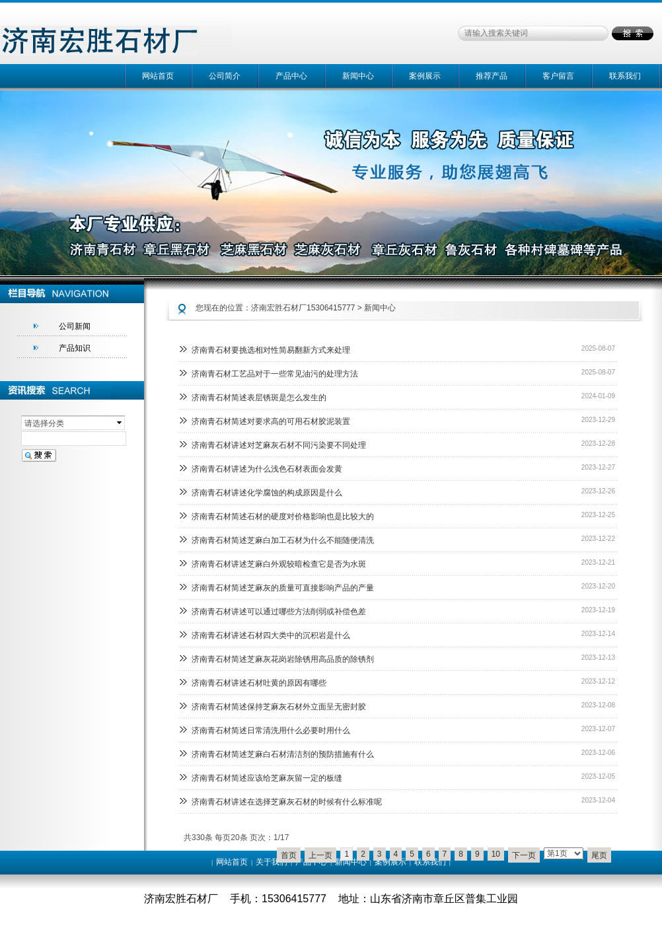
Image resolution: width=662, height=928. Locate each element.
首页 (289, 855)
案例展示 (425, 76)
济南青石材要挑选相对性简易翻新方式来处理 (271, 350)
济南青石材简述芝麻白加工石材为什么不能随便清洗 (283, 540)
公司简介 (224, 76)
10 (496, 854)
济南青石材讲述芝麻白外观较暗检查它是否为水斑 (279, 564)
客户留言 (558, 76)
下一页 (524, 855)
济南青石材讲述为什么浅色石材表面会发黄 (267, 469)
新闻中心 (358, 76)
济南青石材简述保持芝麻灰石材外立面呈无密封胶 (279, 706)
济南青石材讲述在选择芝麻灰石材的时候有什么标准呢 (287, 801)
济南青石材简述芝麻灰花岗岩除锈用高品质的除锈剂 (283, 659)
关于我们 (271, 862)
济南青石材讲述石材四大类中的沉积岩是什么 (271, 635)
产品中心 (291, 76)
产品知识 (75, 348)
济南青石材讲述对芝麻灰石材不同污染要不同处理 (279, 445)
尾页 (599, 855)
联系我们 (625, 76)
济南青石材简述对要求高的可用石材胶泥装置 (271, 421)
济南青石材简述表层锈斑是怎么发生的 (259, 397)
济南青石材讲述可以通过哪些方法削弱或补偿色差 (279, 611)
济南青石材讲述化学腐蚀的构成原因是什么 (267, 492)
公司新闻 (75, 326)
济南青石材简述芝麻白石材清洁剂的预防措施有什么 (283, 754)
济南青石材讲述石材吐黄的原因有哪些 (259, 683)
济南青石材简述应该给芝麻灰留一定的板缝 (267, 778)
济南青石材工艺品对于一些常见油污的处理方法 (275, 373)
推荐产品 (491, 76)
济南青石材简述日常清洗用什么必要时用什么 (271, 730)
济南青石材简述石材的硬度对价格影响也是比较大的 (283, 516)
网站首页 (158, 76)
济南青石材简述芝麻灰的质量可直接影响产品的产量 (283, 587)
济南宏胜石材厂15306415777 (303, 307)
